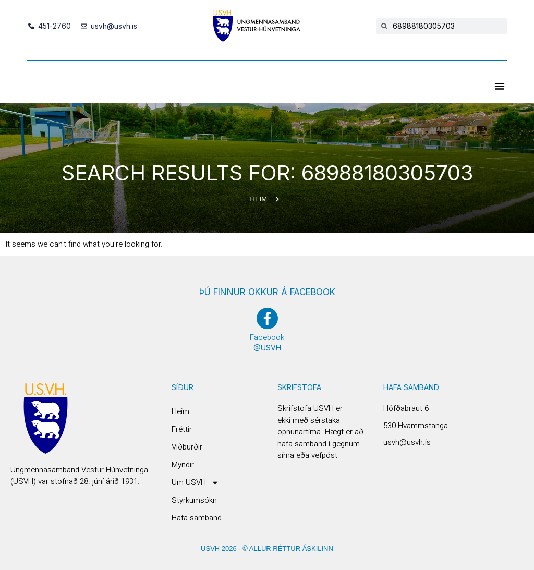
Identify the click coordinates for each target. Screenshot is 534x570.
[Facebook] (267, 318)
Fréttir (182, 429)
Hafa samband (197, 518)
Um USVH (195, 482)
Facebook (267, 337)
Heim (180, 411)
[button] (499, 86)
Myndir (183, 464)
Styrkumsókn (194, 500)
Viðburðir (187, 447)
